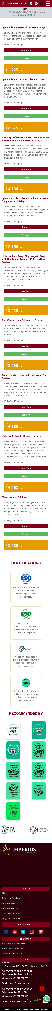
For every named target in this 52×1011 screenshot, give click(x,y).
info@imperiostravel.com (19, 1001)
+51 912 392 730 (20, 978)
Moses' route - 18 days (14, 497)
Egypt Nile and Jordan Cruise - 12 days (23, 79)
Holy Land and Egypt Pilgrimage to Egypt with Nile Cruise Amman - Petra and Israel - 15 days (25, 259)
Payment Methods (10, 908)
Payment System (9, 903)
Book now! (26, 58)
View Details (26, 50)
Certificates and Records (13, 954)
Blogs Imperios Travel (11, 918)
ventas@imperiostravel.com (21, 983)
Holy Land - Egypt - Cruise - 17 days (21, 436)
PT (26, 4)
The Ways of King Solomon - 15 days (22, 320)
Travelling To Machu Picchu (14, 944)
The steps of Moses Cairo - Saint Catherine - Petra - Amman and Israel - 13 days (25, 139)
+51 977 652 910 (20, 996)
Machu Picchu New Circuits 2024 (17, 949)
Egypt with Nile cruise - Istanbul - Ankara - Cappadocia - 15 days (25, 200)
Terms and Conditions (12, 898)
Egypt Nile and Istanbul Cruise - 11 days (23, 27)
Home (26, 9)
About (4, 893)
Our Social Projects (10, 913)
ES (22, 4)
